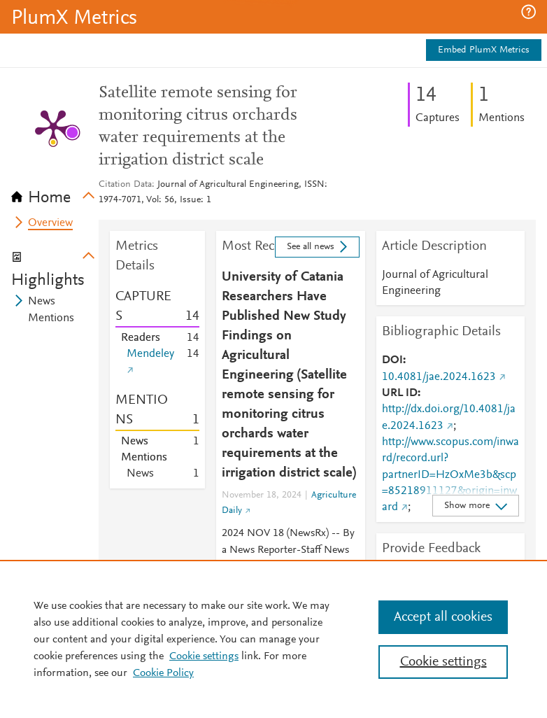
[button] (528, 11)
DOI (392, 360)
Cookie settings (204, 656)
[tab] (55, 193)
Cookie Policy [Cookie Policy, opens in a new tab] (163, 673)
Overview (50, 223)
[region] (273, 639)
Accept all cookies (443, 617)
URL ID (400, 393)
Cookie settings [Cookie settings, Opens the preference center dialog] (443, 662)
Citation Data (125, 185)
